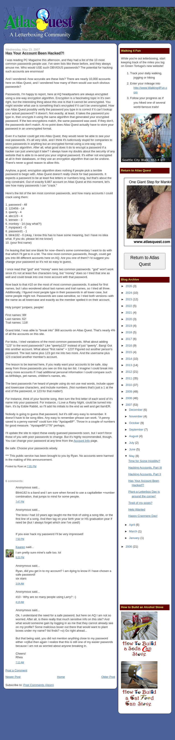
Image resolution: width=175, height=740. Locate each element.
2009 (129, 391)
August (134, 436)
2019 (129, 325)
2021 (129, 312)
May (132, 456)
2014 (129, 358)
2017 (129, 339)
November (136, 416)
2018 (129, 332)
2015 (129, 352)
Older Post (108, 677)
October (134, 423)
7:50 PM (20, 539)
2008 (129, 398)
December (136, 409)
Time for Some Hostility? (144, 461)
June (132, 449)
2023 (129, 299)
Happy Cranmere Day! (142, 516)
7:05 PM (31, 466)
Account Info (82, 440)
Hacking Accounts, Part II (144, 474)
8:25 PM (20, 557)
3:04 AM (20, 583)
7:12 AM (20, 662)
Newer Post (13, 677)
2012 (129, 371)
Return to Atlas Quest (144, 261)
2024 (129, 292)
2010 (129, 385)
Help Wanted (136, 509)
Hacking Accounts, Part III (145, 467)
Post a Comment (16, 670)
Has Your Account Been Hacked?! (34, 53)
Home (61, 677)
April (132, 524)
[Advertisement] (148, 576)
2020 (129, 319)
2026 (129, 286)
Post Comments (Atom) (38, 685)
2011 (129, 378)
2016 (129, 345)
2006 (129, 546)
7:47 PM (20, 501)
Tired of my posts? (140, 503)
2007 (129, 404)
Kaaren (20, 547)
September (136, 429)
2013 (129, 365)
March (133, 531)
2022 (129, 306)
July (132, 442)
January (134, 538)
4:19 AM (20, 602)
